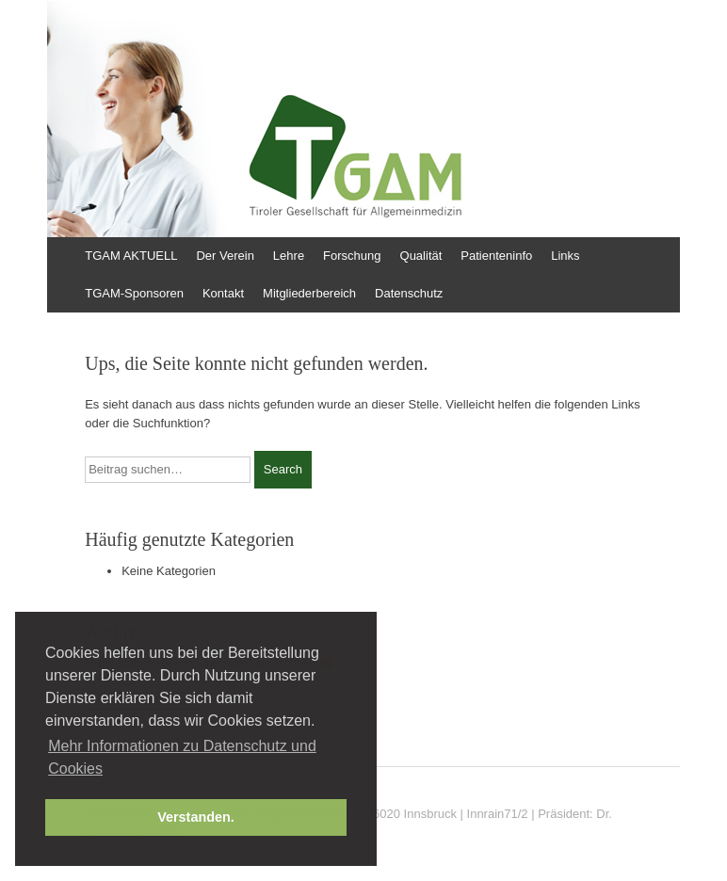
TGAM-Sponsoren (134, 293)
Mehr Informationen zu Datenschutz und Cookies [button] (182, 757)
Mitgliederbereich (309, 293)
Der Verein (224, 255)
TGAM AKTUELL (131, 255)
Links (565, 255)
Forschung (351, 255)
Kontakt (223, 293)
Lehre (288, 255)
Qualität (421, 255)
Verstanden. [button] (195, 817)
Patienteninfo (496, 255)
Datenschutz (409, 293)
